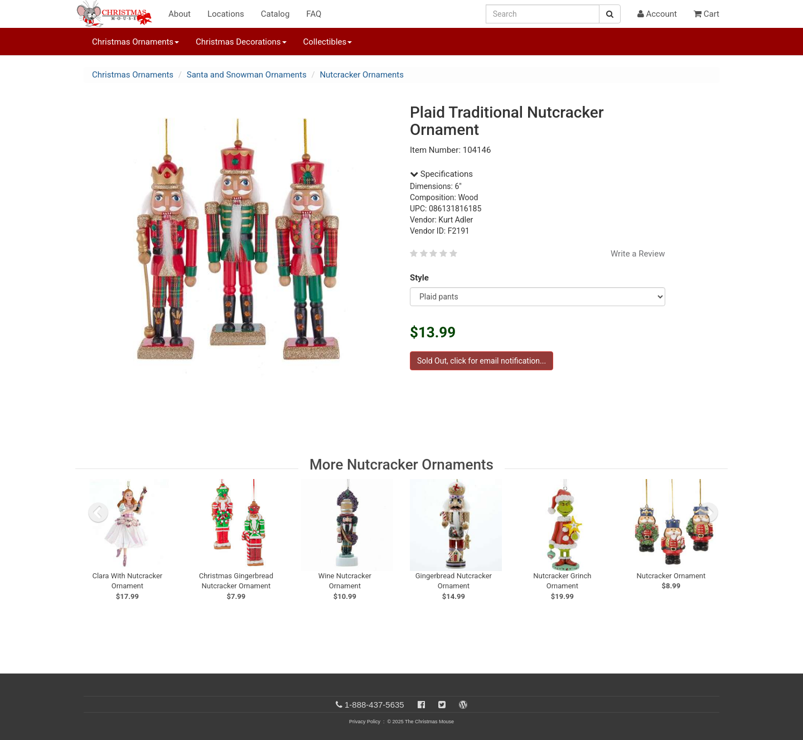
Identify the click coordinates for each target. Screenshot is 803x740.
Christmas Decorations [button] (241, 42)
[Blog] (463, 704)
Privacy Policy (364, 721)
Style (421, 278)
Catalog (275, 14)
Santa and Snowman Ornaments (247, 75)
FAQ (313, 14)
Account (657, 14)
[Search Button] (610, 13)
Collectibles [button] (327, 42)
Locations (225, 14)
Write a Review (638, 254)
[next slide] (708, 512)
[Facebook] (421, 704)
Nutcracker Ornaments (362, 75)
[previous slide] (98, 512)
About (179, 14)
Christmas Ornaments (132, 75)
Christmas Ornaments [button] (135, 42)
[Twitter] (442, 704)
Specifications (441, 174)
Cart (706, 14)
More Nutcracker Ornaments (401, 464)
